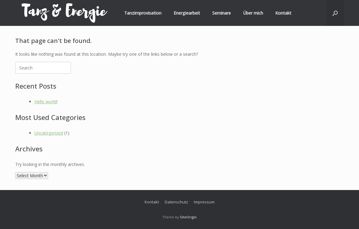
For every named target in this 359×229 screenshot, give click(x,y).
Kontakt (283, 13)
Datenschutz (176, 202)
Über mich (253, 13)
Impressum (204, 202)
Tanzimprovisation (142, 13)
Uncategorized (48, 133)
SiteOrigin (188, 217)
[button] (335, 13)
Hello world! (46, 101)
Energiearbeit (187, 13)
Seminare (221, 13)
